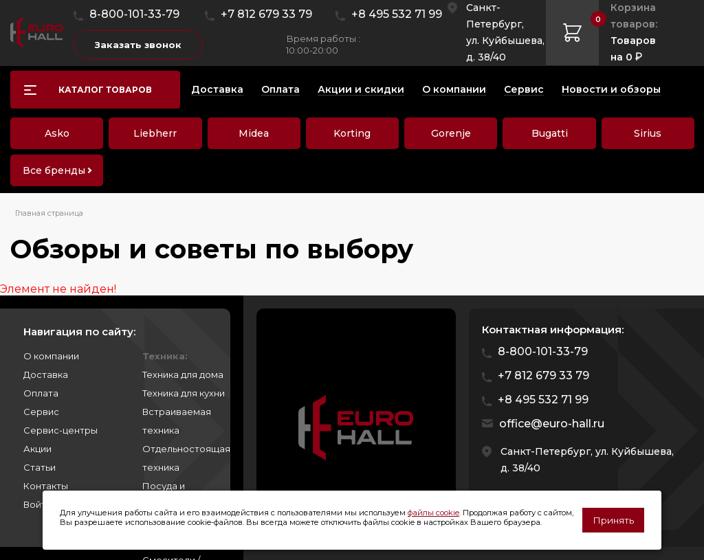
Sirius (647, 133)
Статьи (39, 467)
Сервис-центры (60, 430)
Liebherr (155, 133)
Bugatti (549, 133)
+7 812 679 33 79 (266, 14)
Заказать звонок (138, 44)
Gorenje (451, 133)
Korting (352, 133)
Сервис (41, 411)
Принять (613, 520)
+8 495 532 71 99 (396, 14)
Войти (37, 504)
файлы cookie (433, 512)
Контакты (45, 485)
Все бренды (54, 170)
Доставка (45, 374)
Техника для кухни (183, 393)
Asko (57, 133)
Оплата (40, 393)
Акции (37, 448)
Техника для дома (182, 374)
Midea (254, 133)
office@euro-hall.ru (551, 423)
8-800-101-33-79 (134, 14)
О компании (51, 355)
